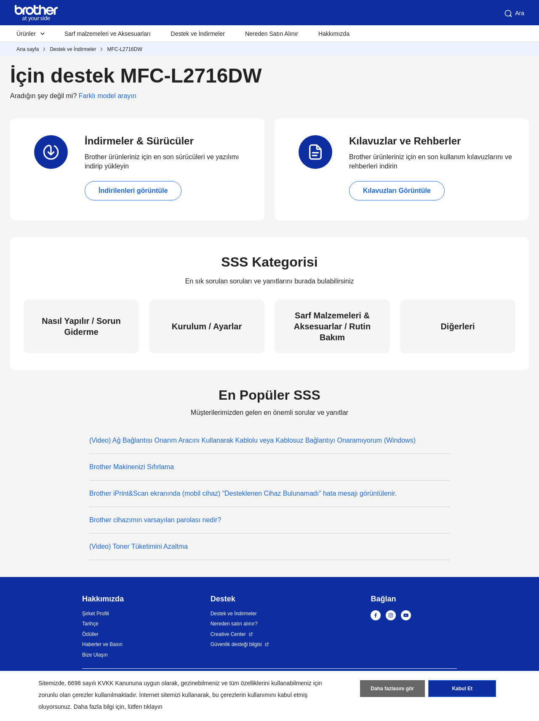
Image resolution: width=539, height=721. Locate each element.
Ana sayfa (27, 49)
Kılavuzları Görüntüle (397, 190)
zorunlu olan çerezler (66, 695)
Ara (513, 13)
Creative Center (228, 634)
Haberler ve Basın (102, 644)
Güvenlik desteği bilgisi (236, 644)
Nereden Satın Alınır (271, 33)
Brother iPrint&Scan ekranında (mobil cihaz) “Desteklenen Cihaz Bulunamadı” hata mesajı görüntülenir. (243, 493)
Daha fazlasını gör (392, 689)
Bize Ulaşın (95, 655)
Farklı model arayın (107, 95)
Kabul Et (462, 689)
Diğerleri (457, 326)
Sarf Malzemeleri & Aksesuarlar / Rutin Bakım (332, 326)
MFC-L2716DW (124, 49)
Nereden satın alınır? (234, 624)
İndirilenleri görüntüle (133, 190)
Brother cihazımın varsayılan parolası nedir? (155, 519)
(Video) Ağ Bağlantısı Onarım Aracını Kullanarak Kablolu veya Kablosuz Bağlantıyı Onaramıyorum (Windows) (252, 440)
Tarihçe (90, 624)
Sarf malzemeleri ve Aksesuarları (107, 33)
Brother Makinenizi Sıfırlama (131, 466)
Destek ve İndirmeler (198, 33)
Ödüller (90, 634)
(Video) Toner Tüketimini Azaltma (138, 546)
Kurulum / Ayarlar (207, 326)
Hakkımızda (334, 33)
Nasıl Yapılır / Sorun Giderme (81, 326)
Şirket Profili (95, 614)
